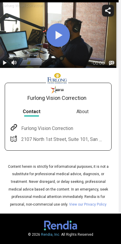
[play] (58, 35)
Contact (31, 111)
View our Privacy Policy (88, 204)
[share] (108, 11)
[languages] (111, 63)
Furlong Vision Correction (46, 128)
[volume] (14, 63)
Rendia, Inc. (50, 234)
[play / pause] (4, 63)
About (82, 111)
